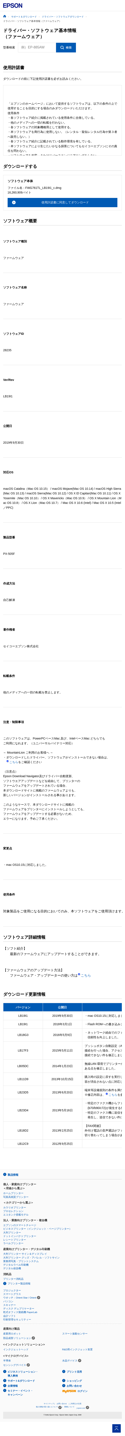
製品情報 (13, 1174)
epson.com (81, 1408)
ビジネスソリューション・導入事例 (23, 1373)
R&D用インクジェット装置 (77, 1349)
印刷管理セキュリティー (17, 1319)
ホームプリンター (13, 1193)
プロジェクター (12, 1290)
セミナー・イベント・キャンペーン (20, 1392)
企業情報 (13, 1385)
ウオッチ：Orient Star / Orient (19, 1297)
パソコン (8, 1301)
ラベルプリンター (13, 1243)
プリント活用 (74, 1371)
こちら (12, 762)
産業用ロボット (12, 1333)
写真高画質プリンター (16, 1197)
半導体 (7, 1360)
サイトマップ (49, 1404)
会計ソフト (9, 1316)
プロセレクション (13, 1211)
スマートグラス (12, 1294)
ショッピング (74, 1380)
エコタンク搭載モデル (16, 1214)
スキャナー (9, 1305)
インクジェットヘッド (16, 1349)
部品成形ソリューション (17, 1338)
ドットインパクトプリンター (19, 1236)
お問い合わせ (74, 1385)
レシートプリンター (14, 1239)
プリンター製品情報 (19, 1283)
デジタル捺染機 (12, 1268)
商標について (69, 1407)
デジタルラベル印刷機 (16, 1265)
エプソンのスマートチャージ (19, 1225)
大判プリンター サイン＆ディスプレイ (25, 1254)
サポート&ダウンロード (21, 1380)
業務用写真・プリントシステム (21, 1261)
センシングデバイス (14, 1365)
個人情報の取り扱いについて (49, 1407)
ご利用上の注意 (75, 1404)
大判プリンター (12, 1232)
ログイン (75, 1391)
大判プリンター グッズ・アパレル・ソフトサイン (31, 1257)
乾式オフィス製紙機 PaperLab (20, 1312)
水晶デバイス (69, 1360)
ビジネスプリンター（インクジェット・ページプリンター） (37, 1229)
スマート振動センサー (75, 1333)
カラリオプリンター (14, 1207)
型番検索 (9, 47)
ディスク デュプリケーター (18, 1308)
